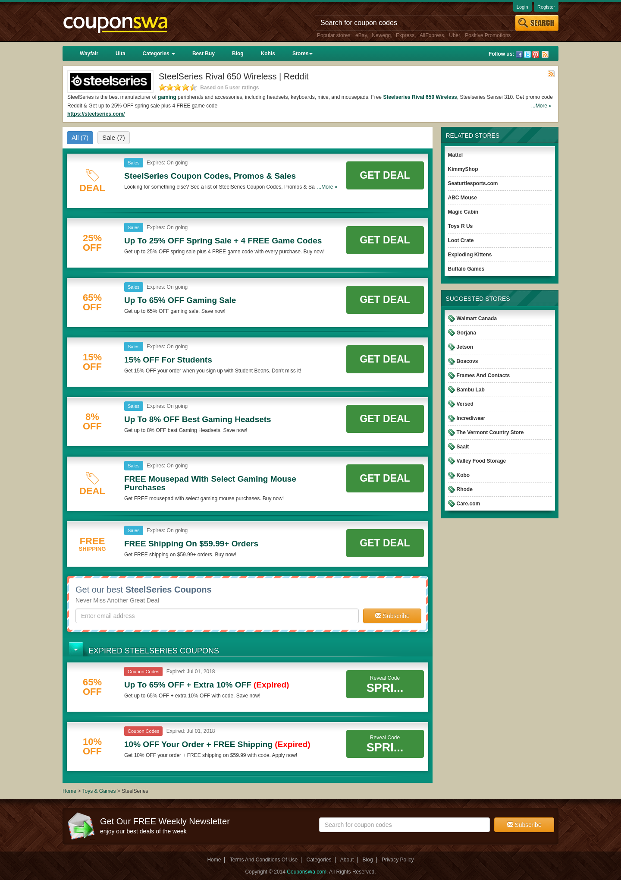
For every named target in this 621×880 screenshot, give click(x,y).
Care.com (468, 504)
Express (405, 35)
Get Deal (385, 175)
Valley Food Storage (481, 461)
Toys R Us (460, 226)
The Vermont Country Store (490, 432)
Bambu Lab (471, 390)
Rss (545, 54)
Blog (238, 53)
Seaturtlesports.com (473, 183)
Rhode (465, 489)
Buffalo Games (466, 269)
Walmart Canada (477, 318)
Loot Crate (461, 240)
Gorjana (466, 333)
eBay (361, 35)
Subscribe (392, 615)
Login (522, 6)
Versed (465, 404)
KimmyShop (463, 169)
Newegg (381, 35)
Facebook (519, 54)
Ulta (120, 53)
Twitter (527, 54)
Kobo (463, 475)
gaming (167, 97)
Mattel (455, 155)
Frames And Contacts (483, 375)
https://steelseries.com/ (96, 114)
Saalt (463, 447)
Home (69, 791)
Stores (302, 53)
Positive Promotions (488, 35)
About (347, 860)
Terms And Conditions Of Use (264, 860)
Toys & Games (99, 791)
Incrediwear (471, 418)
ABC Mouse (462, 198)
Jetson (465, 347)
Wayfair (89, 53)
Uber (454, 35)
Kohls (268, 53)
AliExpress (432, 35)
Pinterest (535, 54)
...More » (541, 106)
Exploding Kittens (470, 255)
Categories (159, 53)
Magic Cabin (463, 212)
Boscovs (467, 361)
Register (546, 6)
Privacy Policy (398, 860)
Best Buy (203, 53)
